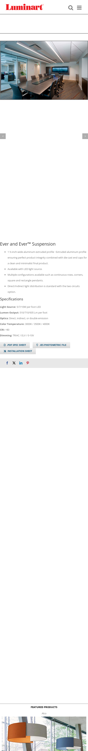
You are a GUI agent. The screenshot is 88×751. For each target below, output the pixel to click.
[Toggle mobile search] (70, 7)
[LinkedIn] (20, 363)
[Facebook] (7, 363)
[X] (14, 363)
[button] (3, 136)
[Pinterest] (27, 363)
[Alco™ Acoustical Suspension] (44, 717)
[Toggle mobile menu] (79, 7)
